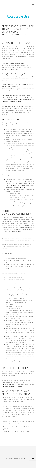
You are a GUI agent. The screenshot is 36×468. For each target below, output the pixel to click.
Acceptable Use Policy (17, 185)
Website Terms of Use (15, 99)
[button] (33, 5)
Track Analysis (9, 7)
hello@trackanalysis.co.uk (10, 69)
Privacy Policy (27, 99)
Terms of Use (6, 384)
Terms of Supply (20, 187)
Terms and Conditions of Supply (12, 101)
